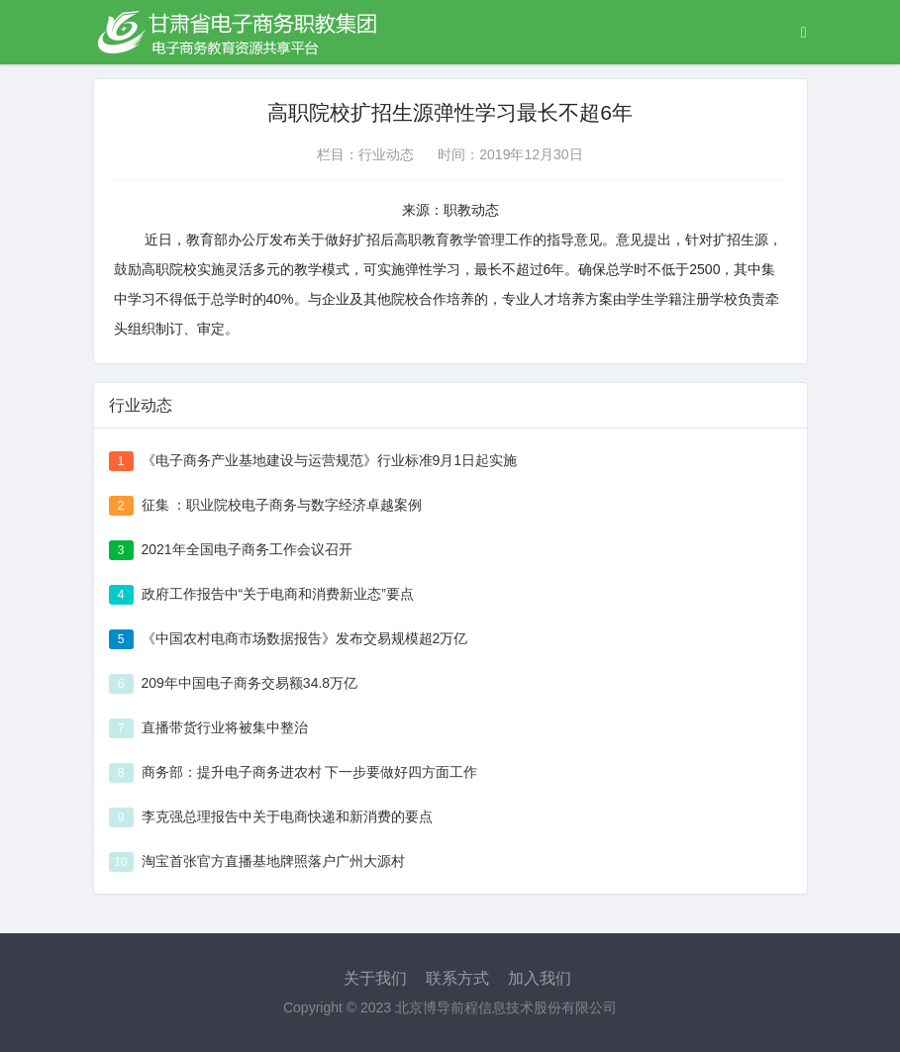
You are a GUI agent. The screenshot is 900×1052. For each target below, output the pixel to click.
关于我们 (375, 978)
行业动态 (386, 154)
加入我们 (539, 978)
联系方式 (457, 978)
